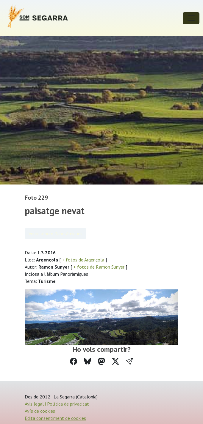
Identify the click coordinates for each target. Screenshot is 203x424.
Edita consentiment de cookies (55, 418)
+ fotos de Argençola (83, 260)
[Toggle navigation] (191, 18)
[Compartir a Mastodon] (101, 361)
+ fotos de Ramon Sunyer (99, 267)
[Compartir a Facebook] (73, 361)
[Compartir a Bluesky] (87, 361)
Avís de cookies (40, 411)
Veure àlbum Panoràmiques (55, 234)
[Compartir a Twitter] (115, 361)
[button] (129, 361)
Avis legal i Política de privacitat (57, 404)
